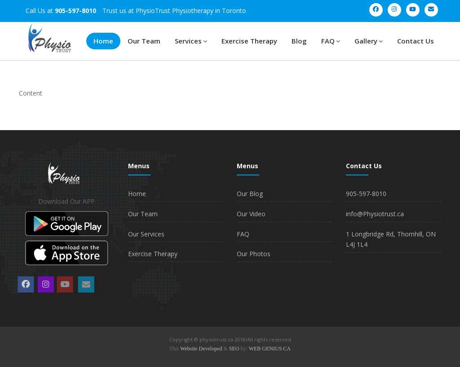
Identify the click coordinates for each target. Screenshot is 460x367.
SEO (234, 348)
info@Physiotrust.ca (375, 214)
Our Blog (250, 193)
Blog (299, 40)
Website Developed (201, 348)
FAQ (330, 40)
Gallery (368, 40)
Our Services (146, 234)
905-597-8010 (366, 193)
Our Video (251, 214)
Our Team (144, 40)
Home (103, 40)
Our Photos (253, 253)
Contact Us (415, 40)
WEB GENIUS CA (270, 348)
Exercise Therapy (249, 40)
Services (191, 40)
